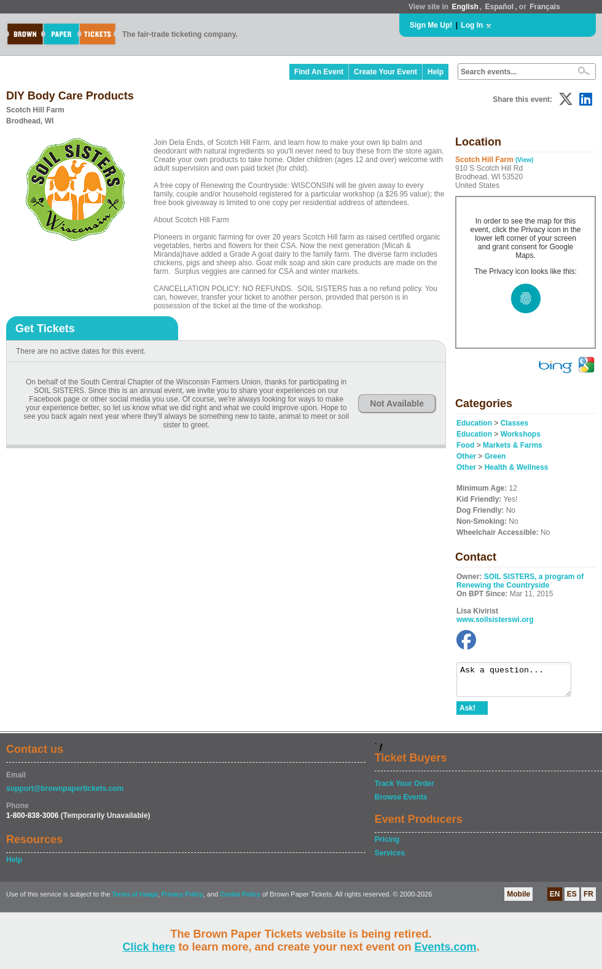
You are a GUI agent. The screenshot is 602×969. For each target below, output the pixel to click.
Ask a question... (520, 682)
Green (495, 456)
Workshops (521, 434)
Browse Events (401, 802)
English (465, 6)
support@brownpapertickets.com (64, 794)
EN (555, 899)
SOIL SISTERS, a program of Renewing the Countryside (520, 581)
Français (545, 6)
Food (465, 445)
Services (390, 858)
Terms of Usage (134, 900)
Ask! (467, 713)
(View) (524, 160)
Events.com (446, 947)
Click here (148, 947)
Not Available (397, 403)
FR (588, 899)
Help (436, 72)
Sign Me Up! (431, 25)
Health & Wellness (517, 467)
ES (572, 899)
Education (474, 423)
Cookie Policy (240, 900)
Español (499, 6)
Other (466, 456)
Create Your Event (385, 72)
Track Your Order (404, 789)
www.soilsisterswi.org (495, 619)
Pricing (387, 845)
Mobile (518, 899)
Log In (472, 25)
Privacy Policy (182, 900)
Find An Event (318, 72)
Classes (514, 423)
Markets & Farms (512, 445)
